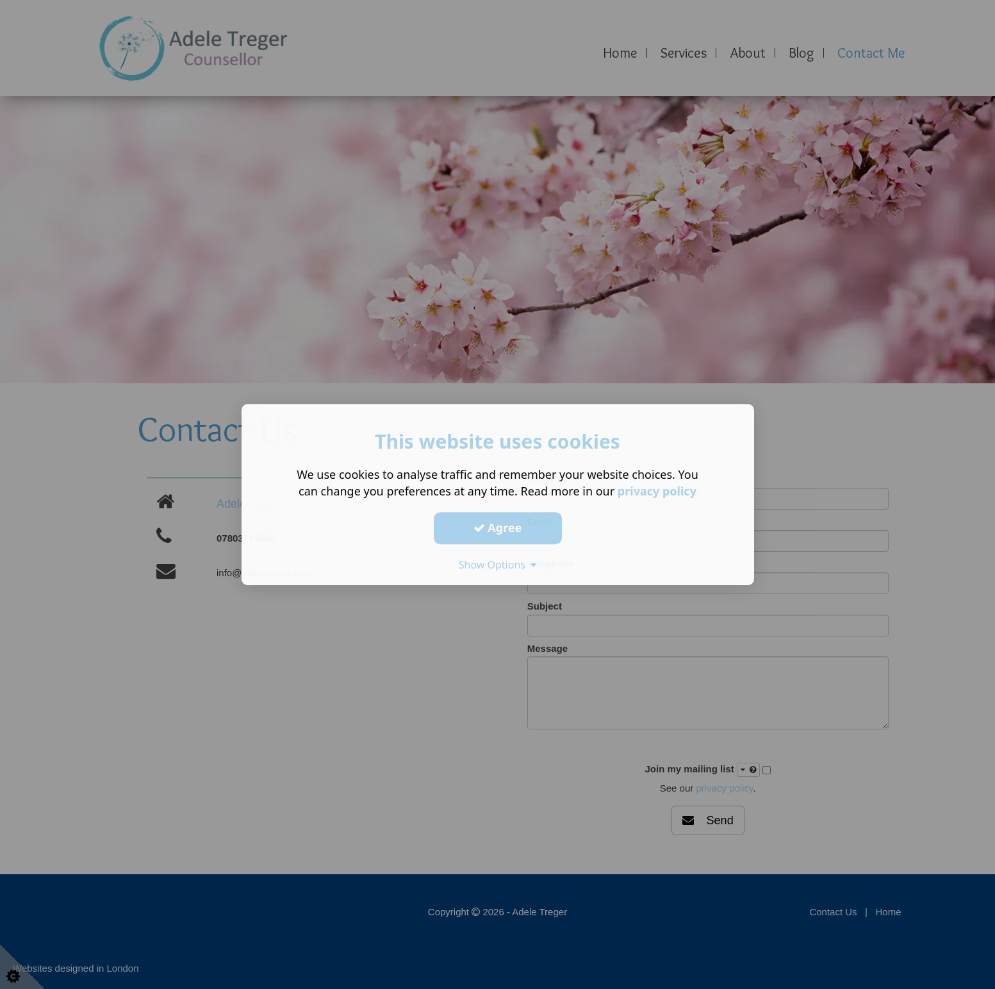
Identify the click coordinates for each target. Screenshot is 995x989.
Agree (497, 527)
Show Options (498, 565)
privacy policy (657, 491)
